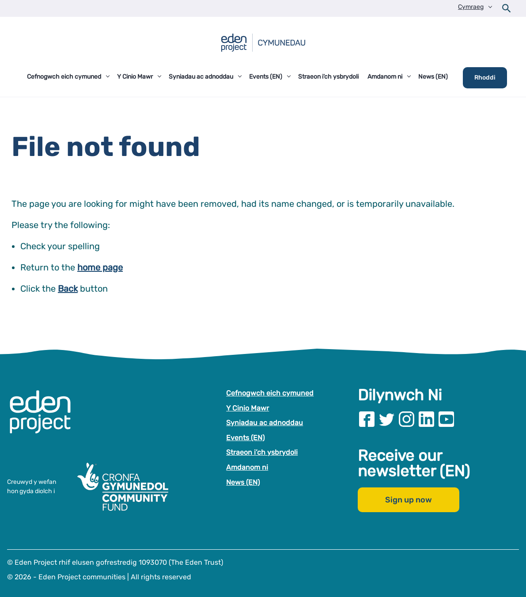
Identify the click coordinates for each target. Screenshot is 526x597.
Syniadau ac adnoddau (264, 422)
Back (68, 288)
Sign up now (408, 500)
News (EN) (243, 482)
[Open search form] (507, 8)
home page (100, 267)
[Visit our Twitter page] (386, 419)
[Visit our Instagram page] (406, 419)
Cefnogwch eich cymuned (270, 393)
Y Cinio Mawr (247, 407)
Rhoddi (485, 77)
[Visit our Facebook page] (367, 419)
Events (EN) (245, 437)
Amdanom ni (247, 467)
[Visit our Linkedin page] (426, 419)
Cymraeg (471, 7)
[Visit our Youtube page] (446, 419)
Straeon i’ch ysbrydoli (262, 452)
